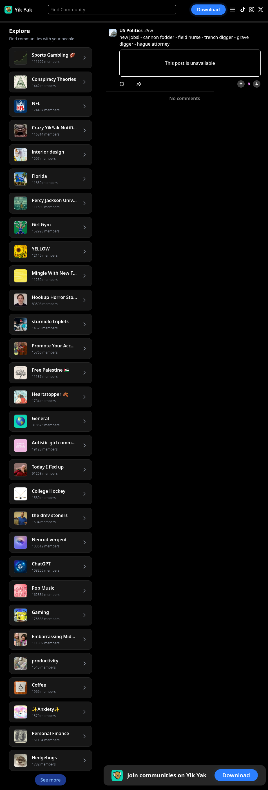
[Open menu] (232, 10)
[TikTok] (242, 9)
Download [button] (208, 9)
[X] (260, 9)
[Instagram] (251, 9)
